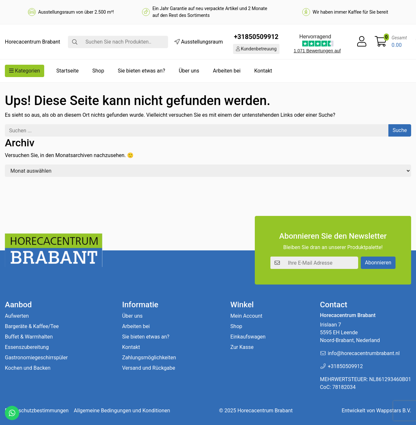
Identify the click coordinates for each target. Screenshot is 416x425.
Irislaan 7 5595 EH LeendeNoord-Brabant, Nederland (350, 332)
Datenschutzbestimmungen (37, 410)
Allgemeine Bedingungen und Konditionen (122, 410)
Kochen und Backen (27, 368)
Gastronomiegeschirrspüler (36, 357)
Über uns (189, 71)
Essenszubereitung (27, 347)
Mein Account (246, 316)
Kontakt (263, 71)
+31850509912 (256, 37)
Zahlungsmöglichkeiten (149, 357)
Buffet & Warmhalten (29, 337)
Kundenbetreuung (256, 48)
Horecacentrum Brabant (264, 410)
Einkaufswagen (248, 337)
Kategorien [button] (24, 71)
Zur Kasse (242, 347)
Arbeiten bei (226, 71)
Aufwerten (17, 316)
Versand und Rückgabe (148, 368)
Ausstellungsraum (199, 42)
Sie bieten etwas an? (141, 71)
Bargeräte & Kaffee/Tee (32, 326)
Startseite (67, 71)
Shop (98, 71)
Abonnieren (378, 262)
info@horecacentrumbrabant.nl (363, 353)
